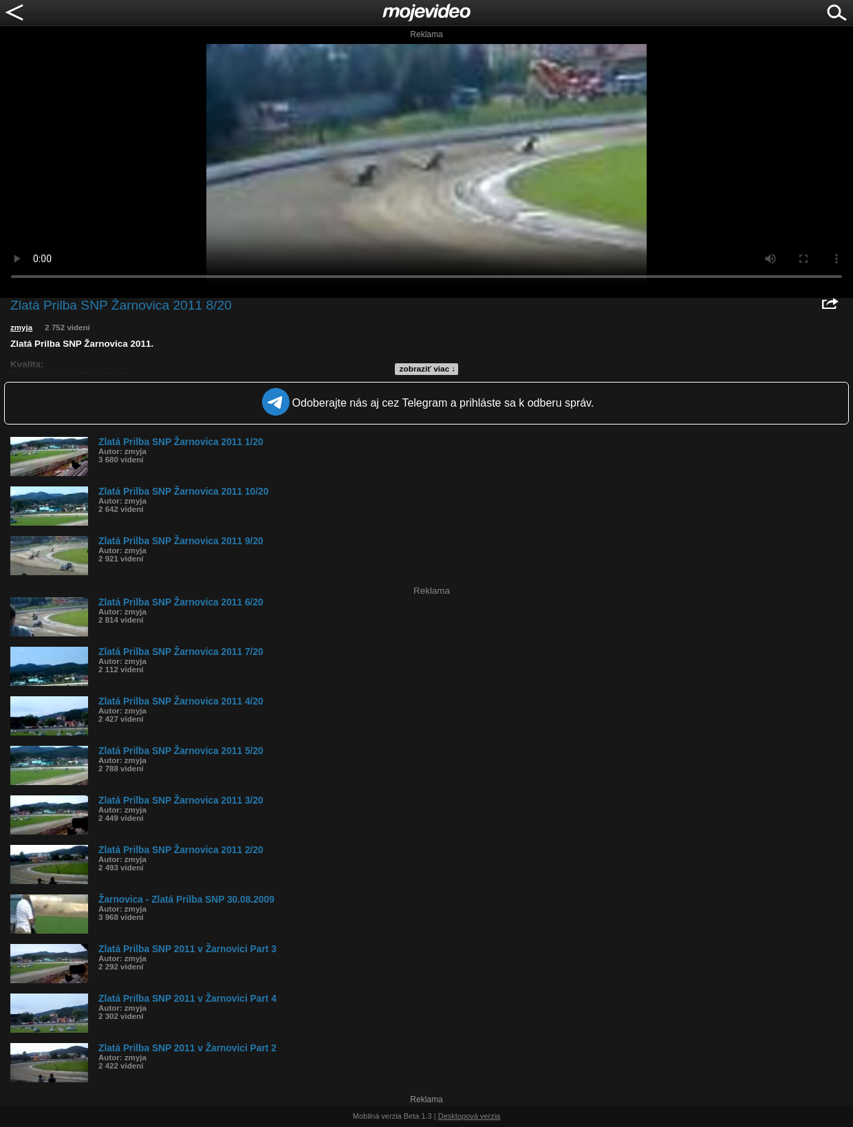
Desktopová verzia (469, 1116)
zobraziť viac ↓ (428, 369)
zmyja (21, 327)
